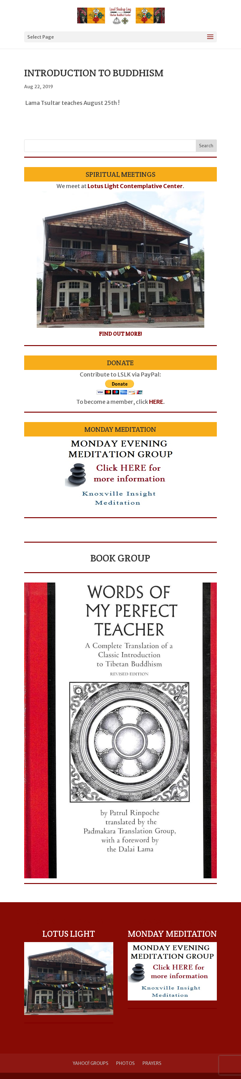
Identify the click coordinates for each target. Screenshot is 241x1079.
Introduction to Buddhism (93, 72)
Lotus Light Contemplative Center (135, 186)
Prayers (151, 1063)
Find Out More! (120, 333)
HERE (156, 401)
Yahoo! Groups (90, 1063)
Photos (125, 1063)
